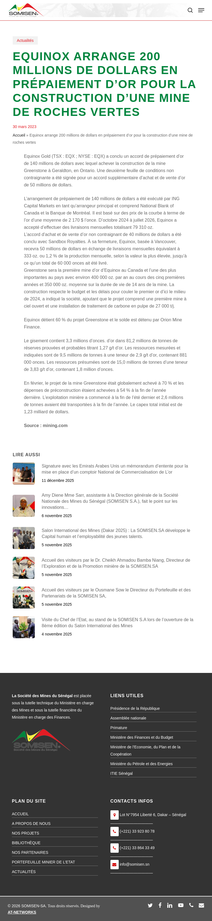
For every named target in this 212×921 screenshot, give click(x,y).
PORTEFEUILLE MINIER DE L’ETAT (43, 862)
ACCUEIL (20, 814)
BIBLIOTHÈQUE (26, 843)
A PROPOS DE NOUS (31, 823)
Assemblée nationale (128, 718)
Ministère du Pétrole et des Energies (141, 764)
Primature (118, 728)
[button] (201, 10)
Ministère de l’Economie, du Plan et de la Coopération (145, 750)
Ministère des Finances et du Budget (141, 737)
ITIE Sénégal (121, 773)
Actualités (25, 40)
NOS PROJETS (25, 833)
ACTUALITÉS (24, 872)
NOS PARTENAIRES (30, 852)
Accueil (19, 135)
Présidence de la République (135, 708)
